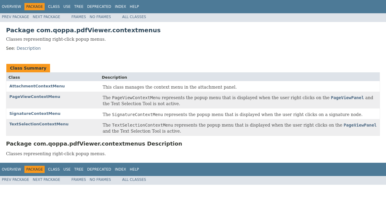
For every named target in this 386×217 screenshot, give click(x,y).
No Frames (100, 17)
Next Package (46, 17)
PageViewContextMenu (34, 96)
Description (29, 48)
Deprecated (99, 7)
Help (134, 7)
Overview (11, 7)
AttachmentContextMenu (37, 86)
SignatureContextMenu (34, 113)
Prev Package (15, 17)
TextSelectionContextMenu (38, 124)
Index (120, 7)
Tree (79, 7)
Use (67, 7)
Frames (78, 17)
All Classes (134, 17)
